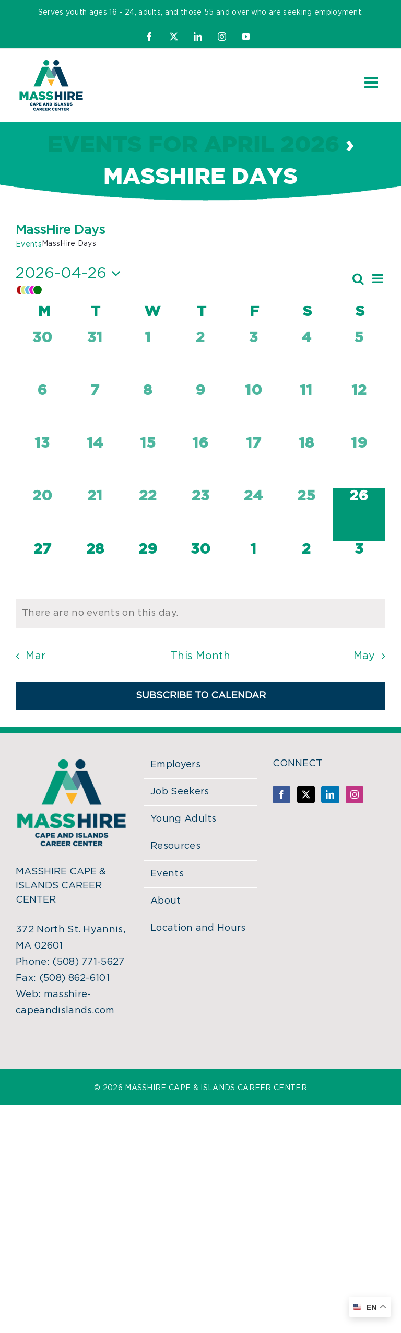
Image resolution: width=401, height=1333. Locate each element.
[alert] (200, 613)
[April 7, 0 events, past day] (94, 408)
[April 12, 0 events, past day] (359, 408)
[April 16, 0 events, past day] (200, 461)
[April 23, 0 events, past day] (200, 514)
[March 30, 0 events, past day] (42, 356)
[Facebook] (281, 794)
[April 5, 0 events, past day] (359, 356)
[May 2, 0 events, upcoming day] (306, 567)
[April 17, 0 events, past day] (253, 461)
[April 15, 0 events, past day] (147, 461)
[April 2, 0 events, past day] (200, 356)
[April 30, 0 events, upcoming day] (200, 567)
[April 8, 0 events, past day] (147, 408)
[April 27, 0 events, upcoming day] (42, 567)
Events (29, 244)
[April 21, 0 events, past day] (94, 514)
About (165, 901)
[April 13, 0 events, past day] (42, 461)
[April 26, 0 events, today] (359, 514)
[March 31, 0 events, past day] (94, 356)
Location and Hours (198, 928)
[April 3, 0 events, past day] (253, 356)
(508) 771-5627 (88, 962)
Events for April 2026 (193, 145)
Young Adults (183, 819)
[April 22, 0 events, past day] (147, 514)
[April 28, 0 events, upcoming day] (94, 567)
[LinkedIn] (330, 794)
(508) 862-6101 (74, 978)
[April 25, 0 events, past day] (306, 514)
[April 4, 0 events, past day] (306, 356)
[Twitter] (306, 794)
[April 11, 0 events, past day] (306, 408)
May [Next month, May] (364, 656)
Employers (175, 764)
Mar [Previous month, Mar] (35, 656)
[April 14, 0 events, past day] (94, 461)
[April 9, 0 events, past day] (200, 408)
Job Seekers (179, 792)
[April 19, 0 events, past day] (359, 461)
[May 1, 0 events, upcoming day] (253, 567)
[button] (183, 290)
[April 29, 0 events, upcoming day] (147, 567)
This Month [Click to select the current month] (200, 656)
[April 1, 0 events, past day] (147, 356)
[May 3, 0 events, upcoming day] (359, 567)
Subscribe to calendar (201, 695)
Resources (175, 846)
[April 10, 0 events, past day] (253, 408)
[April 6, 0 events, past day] (42, 408)
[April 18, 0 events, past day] (306, 461)
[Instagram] (354, 794)
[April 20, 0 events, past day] (42, 514)
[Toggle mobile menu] (372, 82)
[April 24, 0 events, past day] (253, 514)
